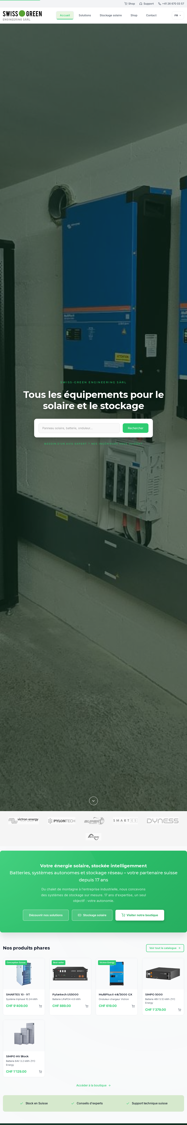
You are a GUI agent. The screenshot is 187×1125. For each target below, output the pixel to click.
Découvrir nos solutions (46, 915)
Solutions (85, 15)
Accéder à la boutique (93, 1085)
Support (146, 3)
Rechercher (135, 428)
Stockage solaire (111, 15)
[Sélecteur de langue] (178, 15)
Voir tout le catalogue (165, 947)
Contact (151, 15)
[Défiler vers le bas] (93, 800)
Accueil (65, 15)
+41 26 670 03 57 (171, 3)
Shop (129, 3)
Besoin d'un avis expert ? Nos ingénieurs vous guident (93, 443)
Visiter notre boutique (139, 915)
